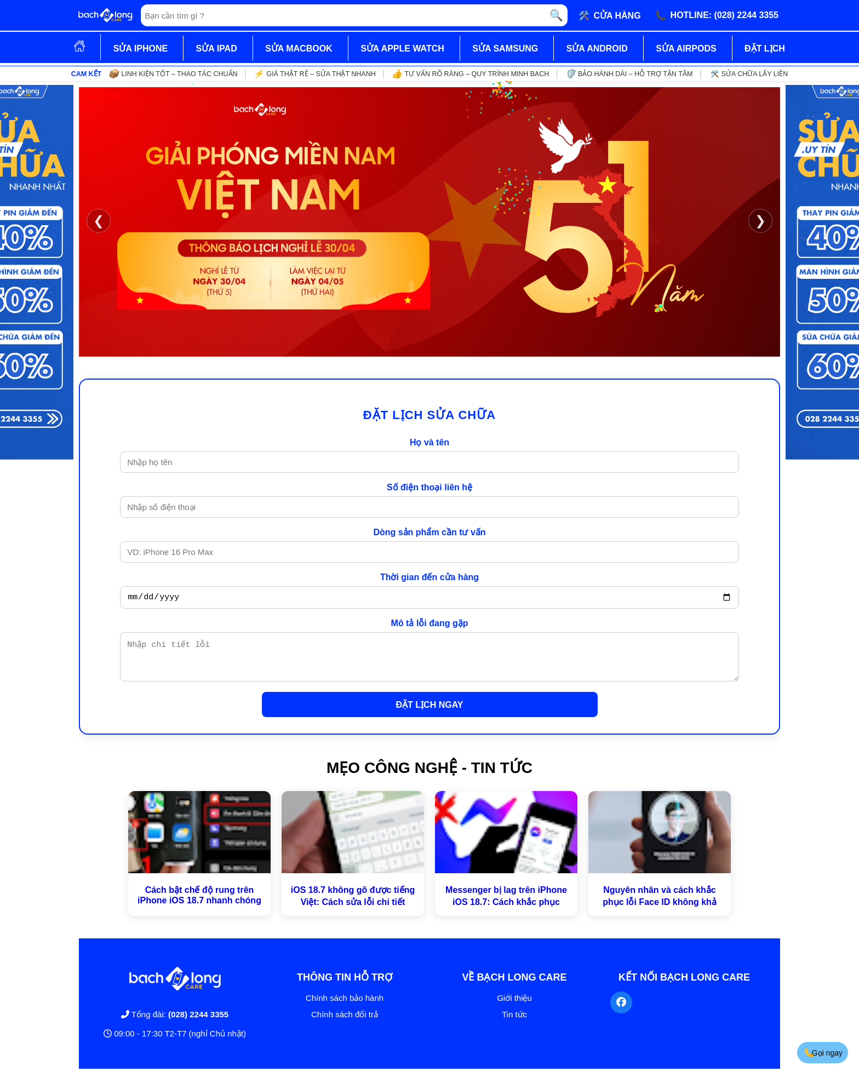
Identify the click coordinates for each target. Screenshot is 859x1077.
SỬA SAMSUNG (505, 48)
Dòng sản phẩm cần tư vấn (429, 532)
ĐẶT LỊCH (765, 48)
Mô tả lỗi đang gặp (429, 624)
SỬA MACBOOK (299, 48)
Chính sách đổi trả (344, 1022)
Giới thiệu (514, 1006)
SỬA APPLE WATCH (402, 48)
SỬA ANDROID (597, 48)
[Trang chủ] (105, 15)
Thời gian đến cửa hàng (429, 577)
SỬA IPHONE (140, 48)
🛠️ (610, 15)
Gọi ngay (823, 1052)
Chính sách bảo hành (344, 1006)
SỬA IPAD (216, 48)
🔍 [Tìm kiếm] (556, 15)
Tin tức (514, 1022)
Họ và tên (429, 442)
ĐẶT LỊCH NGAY (429, 713)
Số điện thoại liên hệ (429, 487)
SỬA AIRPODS (686, 48)
